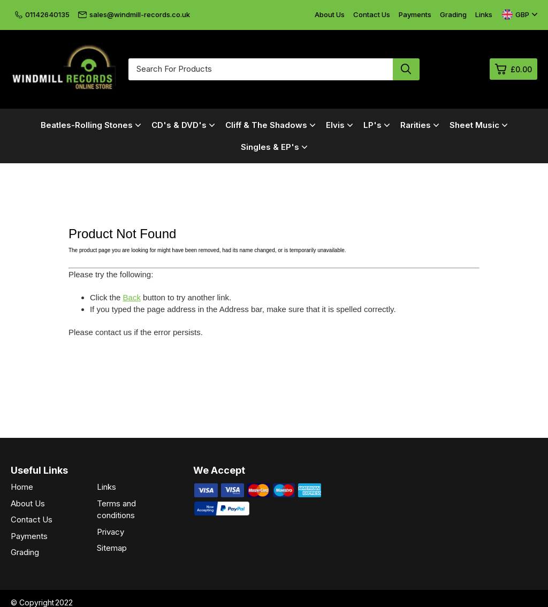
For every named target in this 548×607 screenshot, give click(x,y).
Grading (453, 14)
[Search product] (406, 69)
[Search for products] (260, 69)
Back (132, 297)
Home (22, 487)
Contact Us (371, 14)
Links (483, 14)
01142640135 (42, 14)
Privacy (110, 532)
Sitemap (112, 548)
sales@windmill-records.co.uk (134, 14)
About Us (330, 14)
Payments (415, 14)
